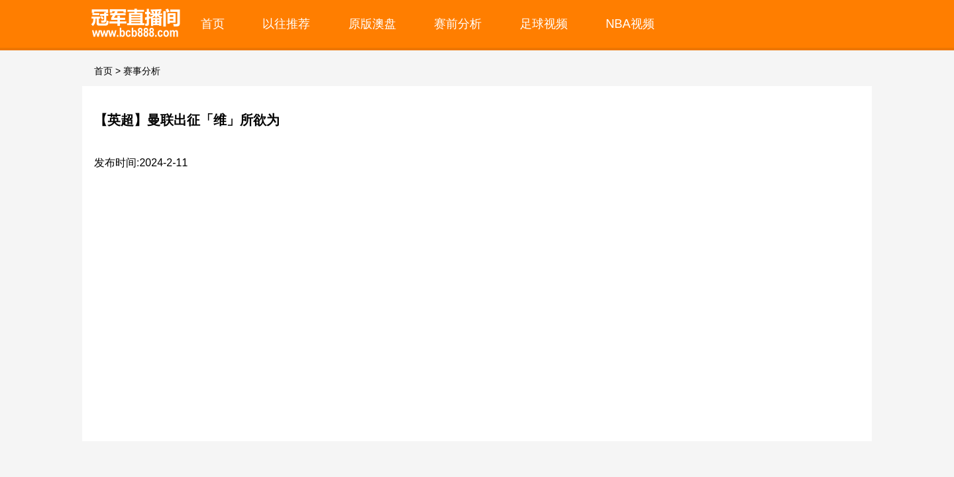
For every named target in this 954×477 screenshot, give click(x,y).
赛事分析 (141, 71)
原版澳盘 (372, 23)
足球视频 (544, 23)
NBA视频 (630, 23)
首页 (213, 23)
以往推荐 (286, 23)
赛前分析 (458, 23)
